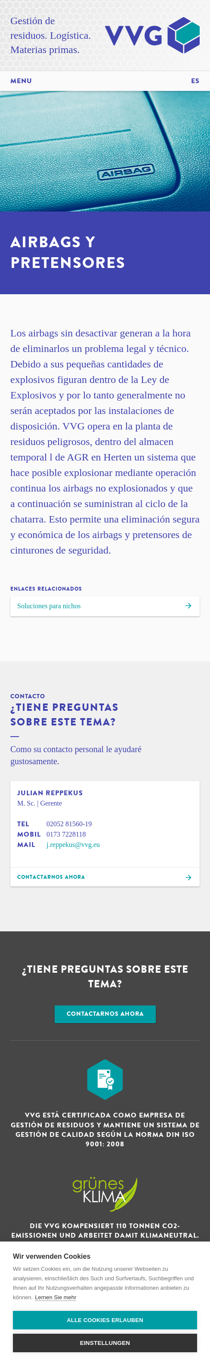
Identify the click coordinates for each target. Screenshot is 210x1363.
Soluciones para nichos (105, 607)
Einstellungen (105, 1343)
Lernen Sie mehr (55, 1297)
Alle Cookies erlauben (105, 1320)
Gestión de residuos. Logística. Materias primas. (50, 35)
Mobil (29, 834)
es (195, 81)
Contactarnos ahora (105, 1013)
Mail (26, 845)
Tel (23, 824)
